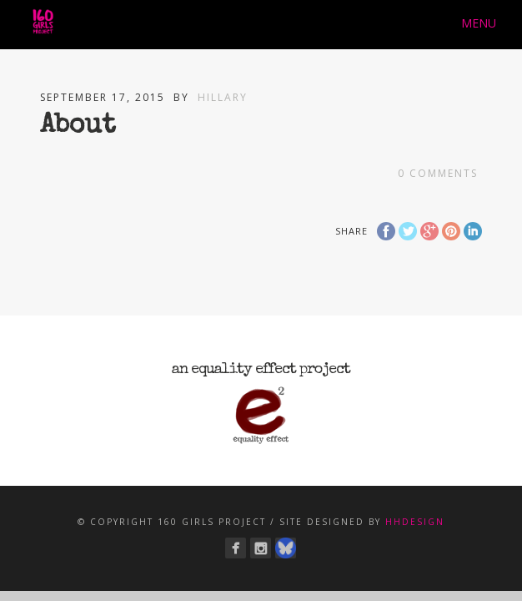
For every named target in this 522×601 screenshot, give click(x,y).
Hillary (223, 97)
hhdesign (414, 522)
